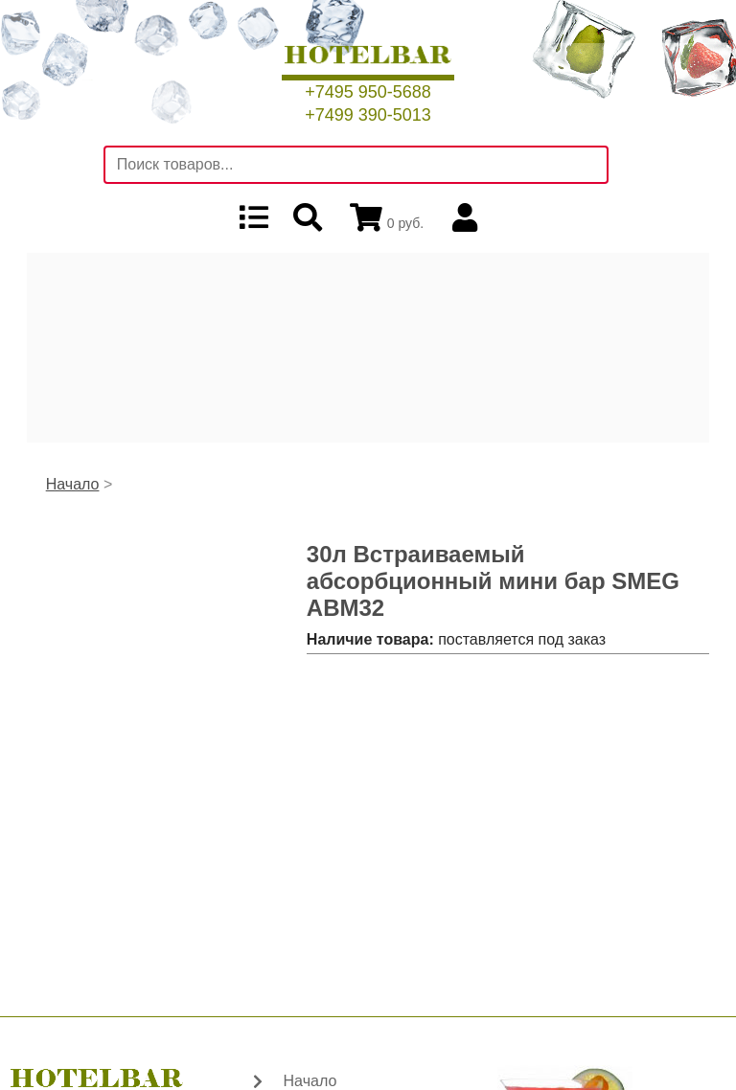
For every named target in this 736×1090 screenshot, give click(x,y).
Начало (73, 484)
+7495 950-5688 (368, 92)
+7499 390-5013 (368, 115)
